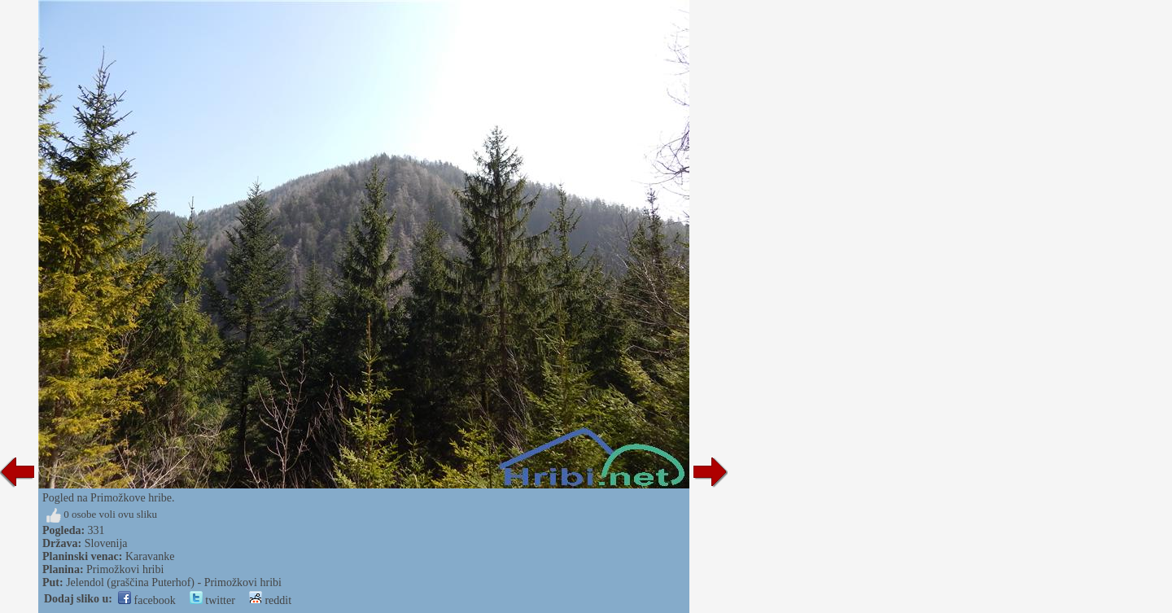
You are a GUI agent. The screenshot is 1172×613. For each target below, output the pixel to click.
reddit (270, 600)
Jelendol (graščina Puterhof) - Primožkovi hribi (174, 582)
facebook (147, 600)
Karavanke (150, 556)
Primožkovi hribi (125, 569)
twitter (212, 600)
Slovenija (106, 543)
